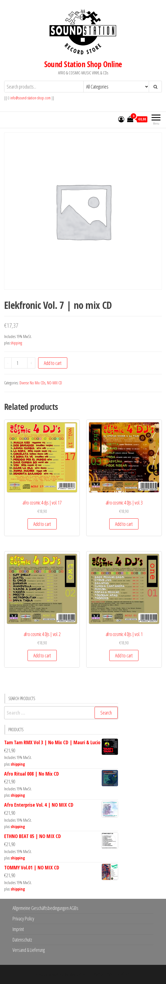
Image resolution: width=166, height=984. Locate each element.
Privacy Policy (23, 918)
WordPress (79, 974)
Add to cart (52, 363)
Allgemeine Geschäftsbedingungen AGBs (45, 908)
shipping (16, 342)
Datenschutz (22, 939)
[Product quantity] (19, 363)
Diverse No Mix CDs (32, 382)
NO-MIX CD (54, 382)
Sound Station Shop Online (83, 64)
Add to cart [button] (42, 524)
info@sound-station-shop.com (30, 97)
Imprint (18, 929)
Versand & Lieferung (29, 950)
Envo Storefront (118, 974)
